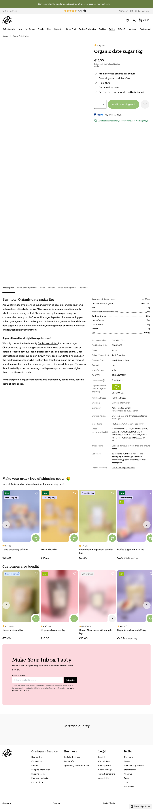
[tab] (8, 288)
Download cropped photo (123, 467)
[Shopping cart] (144, 20)
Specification (117, 380)
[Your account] (134, 20)
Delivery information (121, 402)
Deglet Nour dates (48, 343)
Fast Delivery (9, 11)
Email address (18, 675)
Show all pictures (140, 806)
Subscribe (70, 680)
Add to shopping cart (123, 104)
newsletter (60, 4)
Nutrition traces (119, 398)
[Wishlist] (127, 20)
